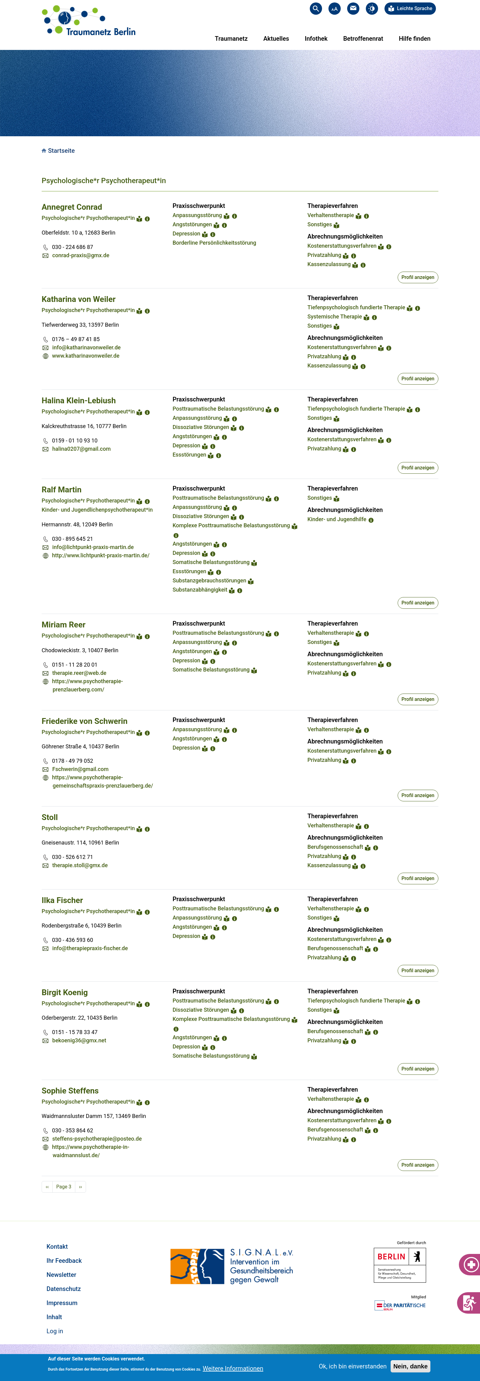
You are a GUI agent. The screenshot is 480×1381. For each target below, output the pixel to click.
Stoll (50, 817)
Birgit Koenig (65, 992)
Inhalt (54, 1317)
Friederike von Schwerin (85, 721)
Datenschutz (64, 1289)
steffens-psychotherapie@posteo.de (97, 1138)
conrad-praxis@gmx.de (80, 255)
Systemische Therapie (334, 316)
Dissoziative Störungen (201, 427)
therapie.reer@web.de (79, 673)
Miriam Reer (63, 624)
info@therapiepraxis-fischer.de (90, 948)
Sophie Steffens (70, 1090)
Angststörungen (192, 224)
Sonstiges (319, 224)
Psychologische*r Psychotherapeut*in (104, 180)
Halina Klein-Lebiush (79, 400)
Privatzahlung (324, 255)
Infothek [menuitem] (316, 38)
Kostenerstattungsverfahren (342, 246)
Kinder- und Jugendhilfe (336, 519)
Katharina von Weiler (78, 299)
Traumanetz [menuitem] (231, 38)
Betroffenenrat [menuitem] (363, 38)
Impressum (62, 1303)
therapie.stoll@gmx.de (80, 865)
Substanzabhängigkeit (200, 589)
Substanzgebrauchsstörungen (209, 580)
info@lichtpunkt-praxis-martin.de (93, 547)
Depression (187, 233)
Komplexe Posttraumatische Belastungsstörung (231, 525)
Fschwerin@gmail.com (80, 769)
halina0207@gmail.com (81, 449)
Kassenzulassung (329, 264)
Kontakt (57, 1246)
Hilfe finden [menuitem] (414, 38)
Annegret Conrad (72, 207)
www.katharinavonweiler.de (85, 355)
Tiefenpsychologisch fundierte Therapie (356, 307)
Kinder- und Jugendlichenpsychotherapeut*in (97, 509)
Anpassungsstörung (197, 215)
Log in (55, 1331)
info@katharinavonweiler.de (86, 347)
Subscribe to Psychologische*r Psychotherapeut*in (44, 1200)
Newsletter (61, 1274)
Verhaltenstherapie (330, 215)
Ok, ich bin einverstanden (353, 1366)
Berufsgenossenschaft (335, 847)
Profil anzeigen (418, 277)
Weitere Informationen (233, 1368)
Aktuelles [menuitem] (276, 38)
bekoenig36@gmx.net (79, 1040)
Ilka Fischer (62, 900)
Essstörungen (189, 454)
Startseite (61, 150)
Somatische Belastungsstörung (211, 562)
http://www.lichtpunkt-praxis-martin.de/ (101, 555)
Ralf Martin (61, 489)
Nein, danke (410, 1366)
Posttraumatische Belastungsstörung (218, 408)
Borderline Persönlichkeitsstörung (214, 242)
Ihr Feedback (64, 1260)
